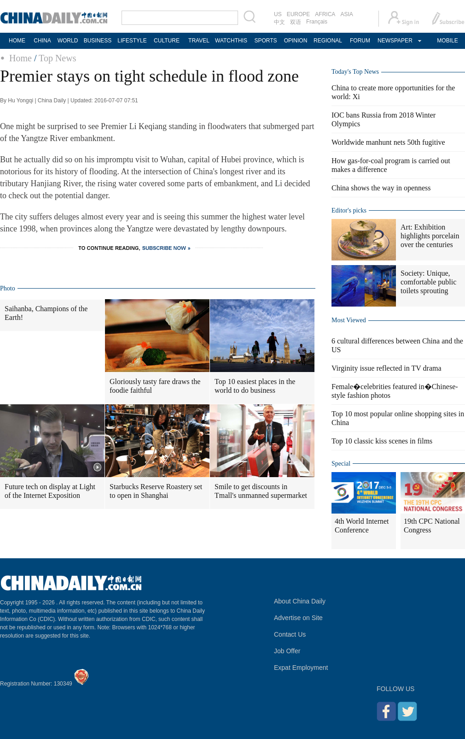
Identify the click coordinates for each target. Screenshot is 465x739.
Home (20, 58)
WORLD (68, 40)
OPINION (296, 40)
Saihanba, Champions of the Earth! (46, 313)
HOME (17, 40)
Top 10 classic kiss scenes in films (381, 441)
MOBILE (447, 40)
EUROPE (298, 14)
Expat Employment (301, 667)
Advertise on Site (298, 617)
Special (340, 463)
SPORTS (265, 40)
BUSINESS (98, 40)
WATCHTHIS (231, 40)
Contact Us (290, 634)
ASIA (346, 14)
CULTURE (167, 40)
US (278, 14)
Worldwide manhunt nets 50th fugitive (388, 142)
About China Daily (300, 601)
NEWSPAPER (395, 40)
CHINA (42, 40)
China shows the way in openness (381, 188)
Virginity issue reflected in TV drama (386, 368)
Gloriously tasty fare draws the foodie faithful (155, 386)
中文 (279, 22)
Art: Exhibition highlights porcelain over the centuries (430, 235)
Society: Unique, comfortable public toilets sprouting (428, 282)
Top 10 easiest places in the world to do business (255, 386)
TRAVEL (198, 40)
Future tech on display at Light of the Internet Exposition (50, 491)
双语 (295, 22)
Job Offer (287, 651)
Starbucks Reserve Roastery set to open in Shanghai (156, 491)
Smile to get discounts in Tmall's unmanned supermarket (261, 491)
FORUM (360, 40)
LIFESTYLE (131, 40)
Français (316, 21)
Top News (57, 58)
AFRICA (325, 14)
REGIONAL (328, 40)
